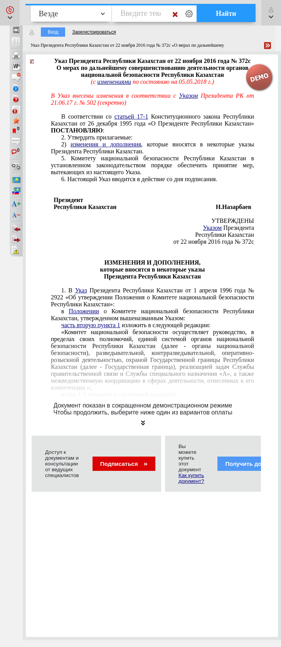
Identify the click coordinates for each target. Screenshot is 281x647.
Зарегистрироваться (94, 32)
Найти (226, 13)
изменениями (114, 81)
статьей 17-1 (131, 116)
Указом (188, 95)
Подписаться (124, 463)
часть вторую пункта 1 (90, 325)
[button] (10, 12)
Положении (84, 311)
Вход (53, 32)
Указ (81, 290)
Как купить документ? (191, 478)
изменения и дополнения (106, 144)
